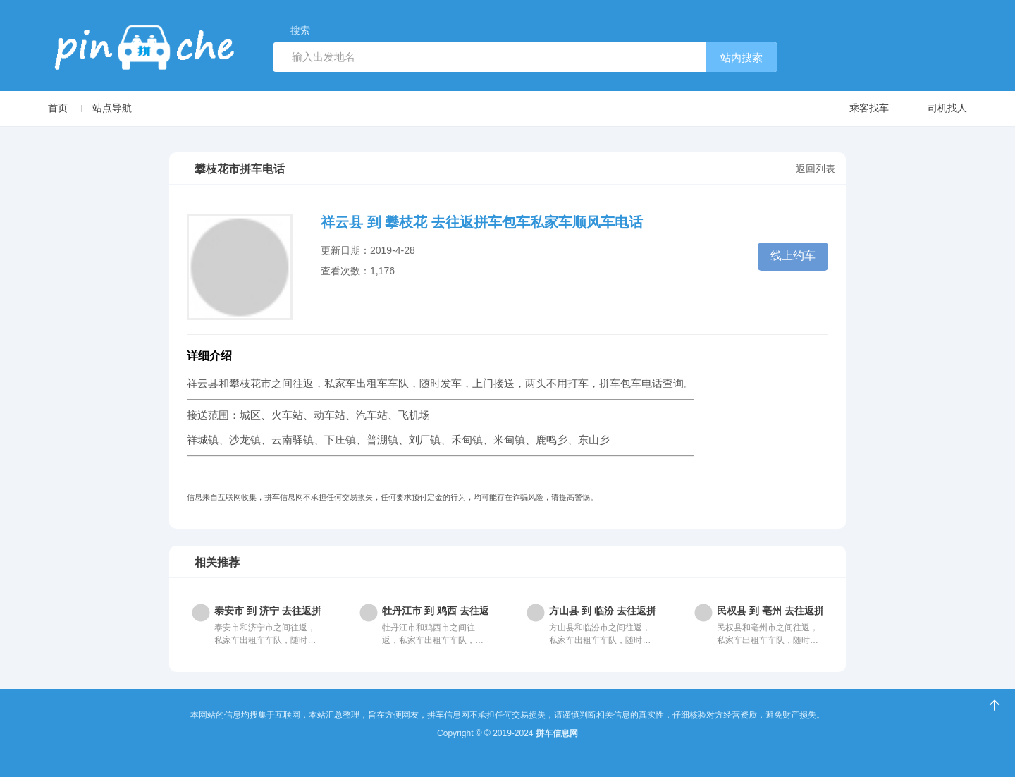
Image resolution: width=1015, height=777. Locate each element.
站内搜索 (741, 57)
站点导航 (112, 108)
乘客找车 (855, 109)
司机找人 (933, 109)
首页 (58, 108)
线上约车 (793, 256)
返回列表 (815, 168)
